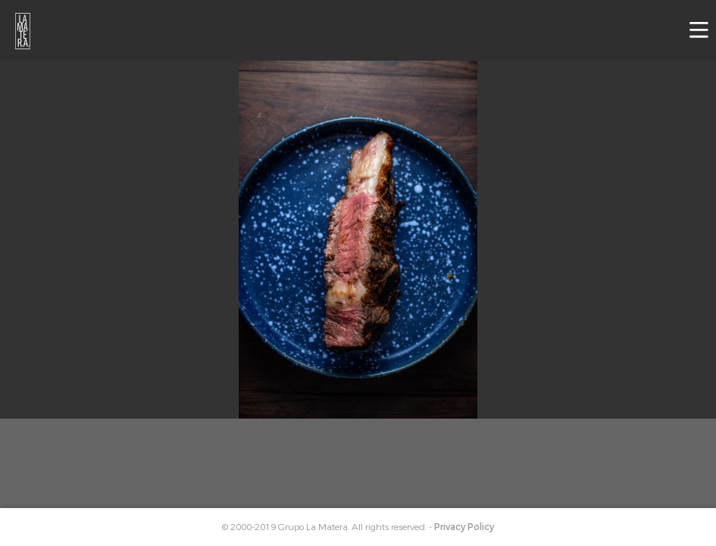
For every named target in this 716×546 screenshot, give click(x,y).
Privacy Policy (464, 527)
